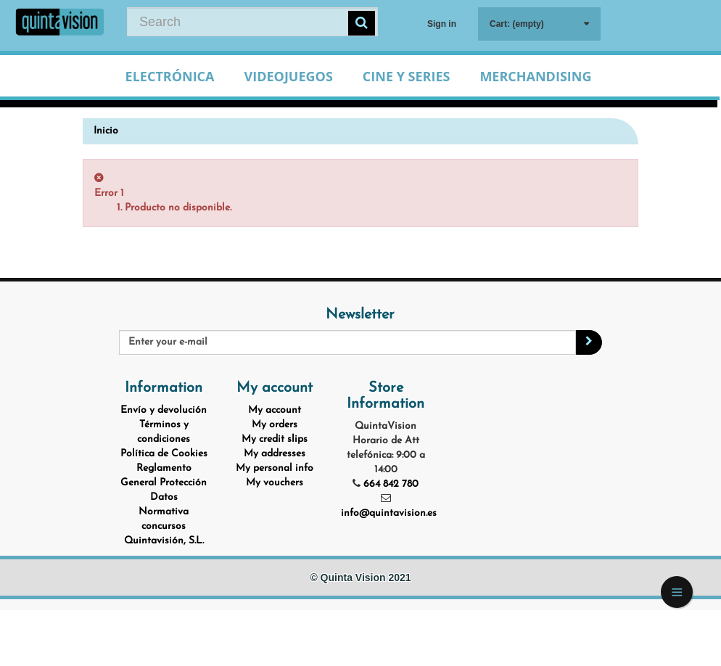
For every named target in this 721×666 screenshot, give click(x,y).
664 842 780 (391, 484)
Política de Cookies (163, 453)
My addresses (274, 453)
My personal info (274, 468)
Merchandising (535, 76)
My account (274, 410)
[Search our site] (252, 21)
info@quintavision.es (389, 513)
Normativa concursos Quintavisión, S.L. (164, 526)
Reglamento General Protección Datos (163, 483)
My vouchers (274, 482)
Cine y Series (406, 76)
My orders (274, 424)
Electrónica (170, 76)
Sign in (441, 24)
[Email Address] (347, 342)
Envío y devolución (163, 410)
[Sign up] (589, 342)
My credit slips (275, 439)
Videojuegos (288, 76)
